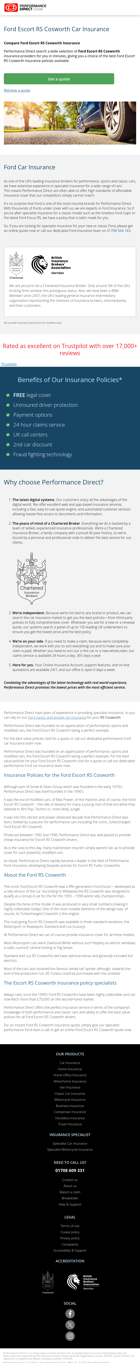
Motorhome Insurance (70, 1081)
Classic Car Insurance (70, 1093)
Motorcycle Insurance (70, 1099)
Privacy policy (70, 1238)
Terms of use (70, 1226)
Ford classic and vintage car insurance (57, 717)
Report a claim (70, 1192)
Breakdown (70, 1198)
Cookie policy (69, 1232)
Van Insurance (70, 1087)
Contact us (70, 1180)
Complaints (70, 1244)
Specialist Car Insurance (70, 1143)
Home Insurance (70, 1069)
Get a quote (59, 79)
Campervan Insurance (70, 1112)
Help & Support (70, 1204)
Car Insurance (70, 1063)
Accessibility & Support (70, 1250)
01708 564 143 (118, 230)
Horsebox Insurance (70, 1118)
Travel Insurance (70, 1124)
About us (69, 1186)
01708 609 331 (70, 1170)
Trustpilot (9, 364)
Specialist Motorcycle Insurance (70, 1149)
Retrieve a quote (17, 90)
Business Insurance (70, 1106)
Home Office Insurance (70, 1075)
